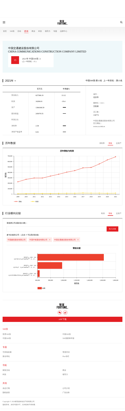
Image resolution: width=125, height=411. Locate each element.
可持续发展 (7, 352)
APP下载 (62, 319)
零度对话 (66, 352)
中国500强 (66, 334)
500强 (12, 31)
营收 (110, 143)
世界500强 (7, 334)
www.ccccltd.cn (99, 126)
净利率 (102, 143)
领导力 (47, 31)
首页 (5, 31)
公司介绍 (66, 388)
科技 (40, 31)
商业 (33, 31)
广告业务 (66, 392)
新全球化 (6, 356)
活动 (19, 31)
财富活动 (6, 370)
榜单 (26, 31)
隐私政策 (6, 392)
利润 (103, 213)
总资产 (118, 143)
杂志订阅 (6, 388)
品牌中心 (63, 31)
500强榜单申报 (68, 338)
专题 (55, 31)
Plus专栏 (65, 356)
